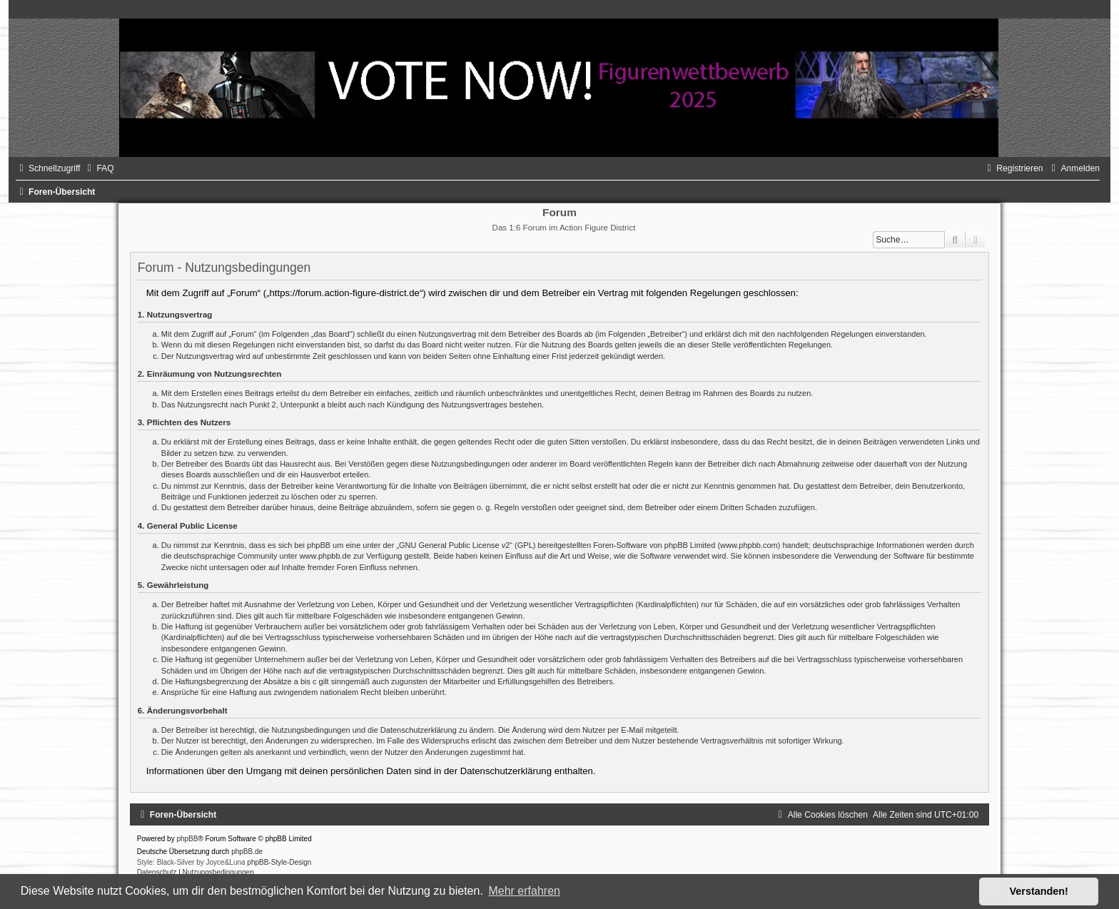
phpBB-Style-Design (279, 862)
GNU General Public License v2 (454, 545)
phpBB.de (247, 851)
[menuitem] (98, 168)
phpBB (187, 839)
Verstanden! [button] (1039, 891)
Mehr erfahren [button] (524, 891)
